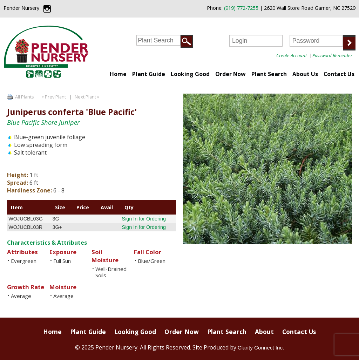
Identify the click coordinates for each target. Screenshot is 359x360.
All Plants (24, 97)
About (264, 331)
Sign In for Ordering (144, 219)
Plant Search (269, 74)
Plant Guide (148, 74)
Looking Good (190, 74)
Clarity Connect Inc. (261, 348)
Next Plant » (87, 97)
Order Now (230, 74)
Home (118, 74)
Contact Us (339, 74)
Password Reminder (332, 55)
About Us (305, 74)
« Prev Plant (53, 97)
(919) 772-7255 (241, 8)
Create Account (291, 55)
